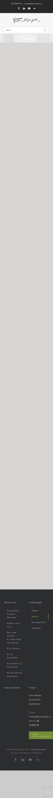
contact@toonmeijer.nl (33, 3)
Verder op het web (38, 749)
